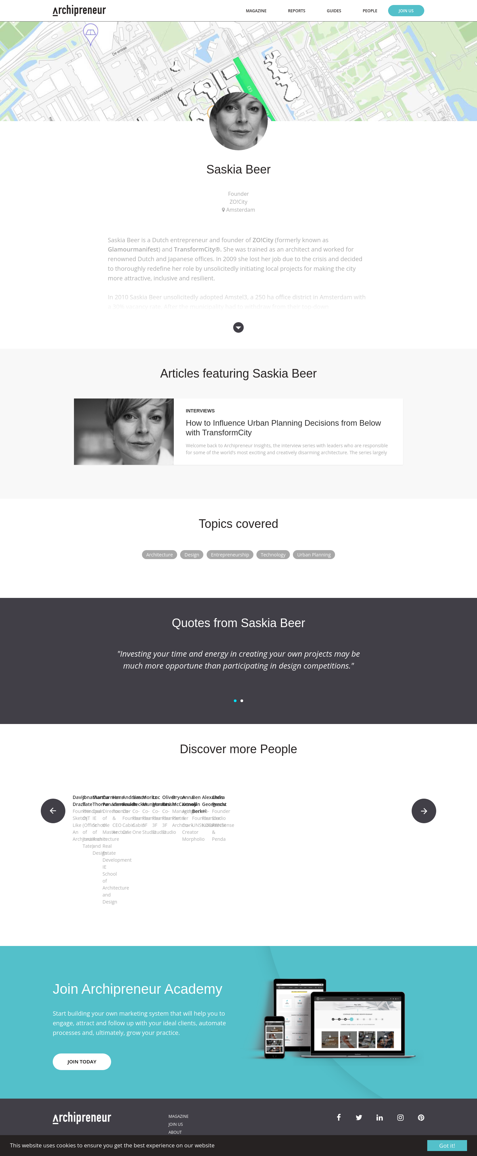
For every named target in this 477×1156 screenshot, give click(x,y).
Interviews (200, 410)
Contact (177, 1114)
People (370, 11)
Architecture (159, 554)
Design (191, 554)
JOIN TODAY (82, 1035)
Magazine (256, 11)
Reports (296, 11)
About (175, 1106)
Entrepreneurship (230, 554)
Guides (334, 11)
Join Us (406, 11)
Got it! (447, 1145)
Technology (273, 554)
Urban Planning (314, 554)
